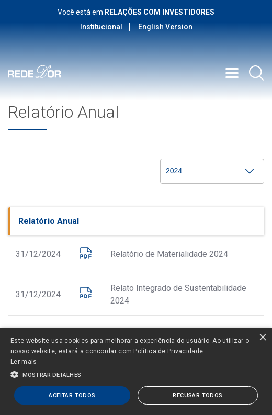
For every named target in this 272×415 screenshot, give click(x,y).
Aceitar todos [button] (72, 395)
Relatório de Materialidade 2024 (169, 254)
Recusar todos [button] (197, 395)
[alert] (136, 371)
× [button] (263, 337)
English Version (165, 27)
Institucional (101, 27)
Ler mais (23, 361)
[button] (136, 373)
